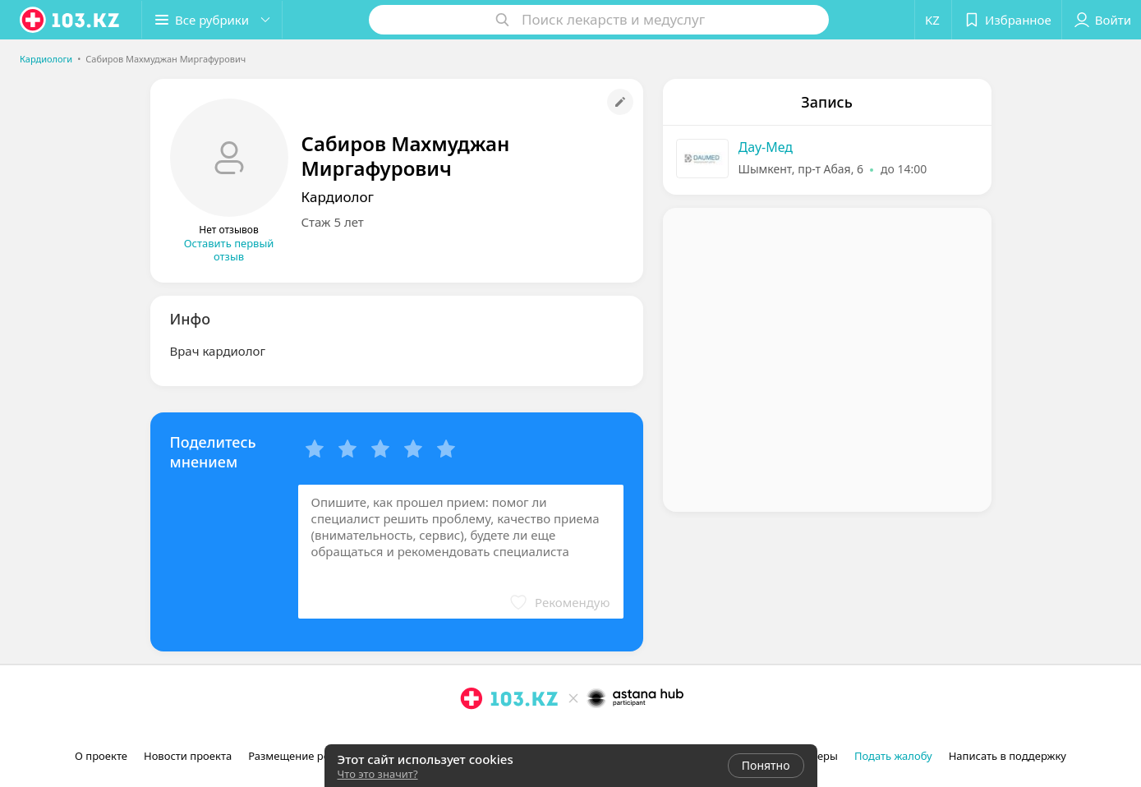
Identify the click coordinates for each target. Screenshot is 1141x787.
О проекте (101, 755)
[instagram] (471, 734)
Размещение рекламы (305, 755)
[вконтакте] (517, 734)
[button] (212, 20)
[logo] (71, 20)
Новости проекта (188, 755)
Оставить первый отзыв (229, 250)
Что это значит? (378, 773)
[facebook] (494, 734)
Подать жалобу (893, 755)
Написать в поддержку (1007, 755)
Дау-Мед (766, 147)
